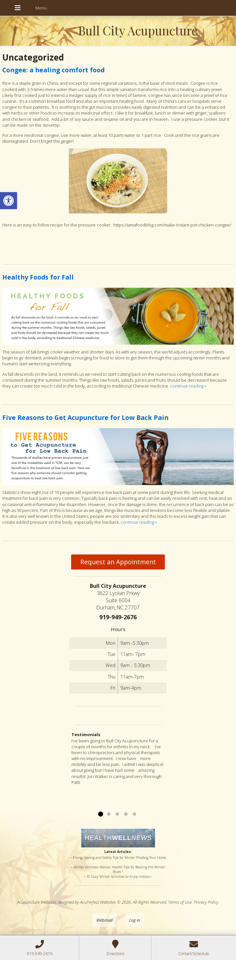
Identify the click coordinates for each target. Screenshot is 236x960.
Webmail (104, 920)
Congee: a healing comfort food (53, 69)
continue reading (188, 386)
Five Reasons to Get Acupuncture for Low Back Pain (85, 417)
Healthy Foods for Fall (38, 277)
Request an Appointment (118, 561)
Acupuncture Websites (37, 902)
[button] (8, 200)
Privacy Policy (206, 902)
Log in (134, 920)
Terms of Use (180, 902)
